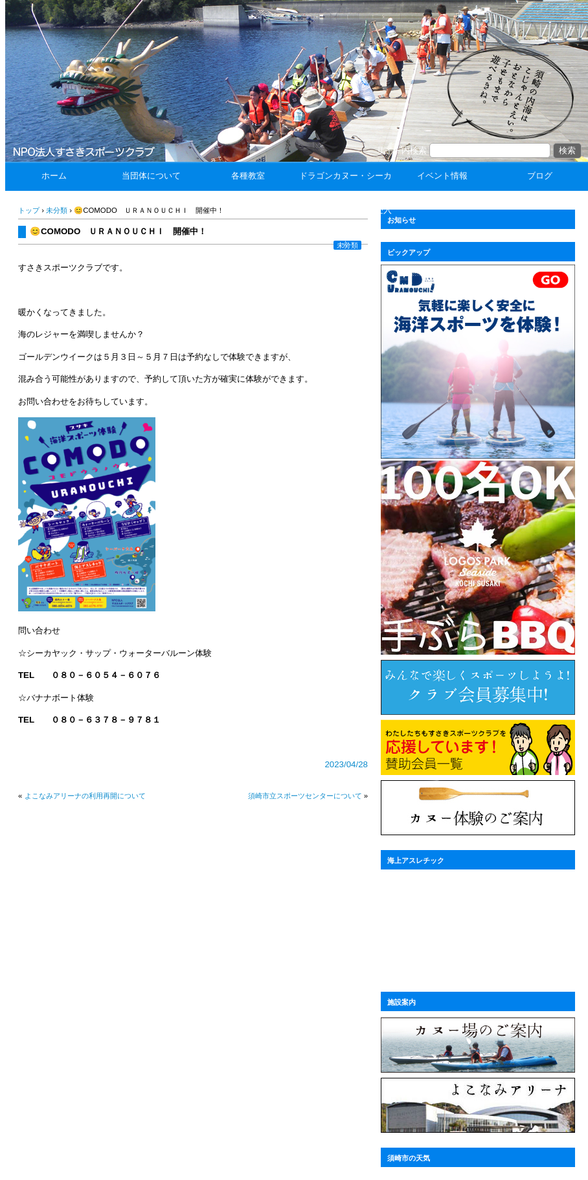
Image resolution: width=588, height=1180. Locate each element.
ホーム (54, 175)
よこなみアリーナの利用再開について (85, 796)
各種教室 (248, 175)
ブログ (539, 175)
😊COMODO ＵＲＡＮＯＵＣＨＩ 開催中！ (118, 231)
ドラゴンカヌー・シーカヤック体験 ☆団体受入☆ (345, 210)
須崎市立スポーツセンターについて (305, 796)
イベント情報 (442, 175)
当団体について (151, 175)
